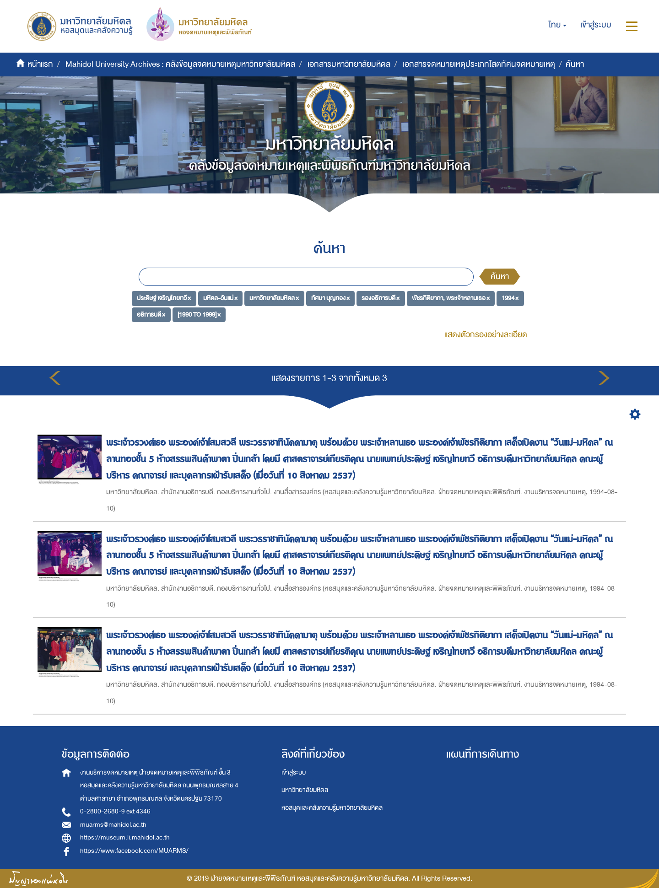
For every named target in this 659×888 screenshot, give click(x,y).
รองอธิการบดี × (381, 298)
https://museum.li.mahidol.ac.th (125, 837)
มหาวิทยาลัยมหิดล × (274, 298)
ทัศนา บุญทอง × (330, 298)
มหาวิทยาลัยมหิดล (304, 790)
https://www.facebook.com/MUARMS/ (134, 850)
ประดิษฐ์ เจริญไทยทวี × (164, 298)
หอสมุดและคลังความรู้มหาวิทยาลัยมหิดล (332, 807)
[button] (557, 25)
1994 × (510, 298)
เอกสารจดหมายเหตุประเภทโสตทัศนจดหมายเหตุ (479, 64)
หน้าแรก (40, 64)
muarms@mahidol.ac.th (113, 824)
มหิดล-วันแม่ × (220, 298)
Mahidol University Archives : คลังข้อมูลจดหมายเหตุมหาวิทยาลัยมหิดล (180, 64)
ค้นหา (500, 276)
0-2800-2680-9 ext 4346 (115, 811)
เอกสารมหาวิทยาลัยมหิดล (349, 64)
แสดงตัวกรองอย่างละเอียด (485, 335)
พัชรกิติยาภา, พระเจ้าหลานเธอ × (451, 298)
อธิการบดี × (151, 314)
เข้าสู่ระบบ (293, 772)
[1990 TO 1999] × (199, 314)
